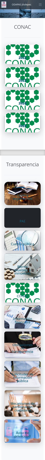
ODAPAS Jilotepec (21, 4)
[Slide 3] (27, 14)
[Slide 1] (18, 14)
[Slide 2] (22, 14)
